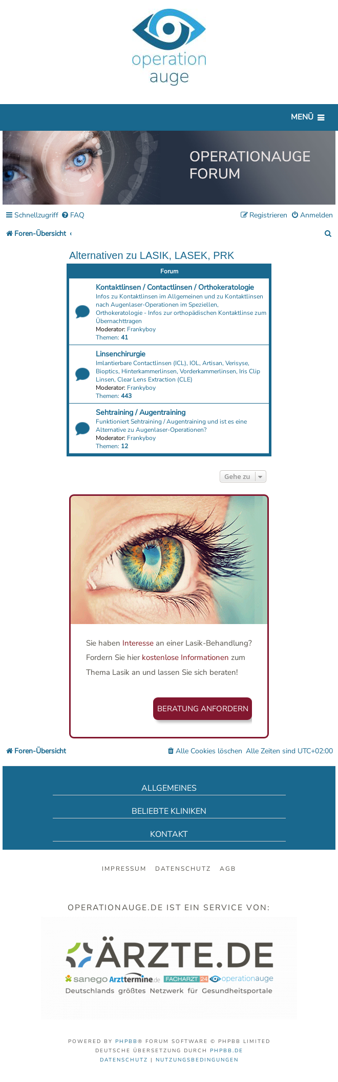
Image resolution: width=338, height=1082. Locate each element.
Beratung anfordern (202, 709)
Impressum (124, 869)
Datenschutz (183, 869)
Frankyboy (141, 329)
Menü (302, 117)
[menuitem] (72, 216)
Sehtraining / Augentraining (140, 412)
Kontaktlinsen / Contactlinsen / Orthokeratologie (175, 287)
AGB (228, 869)
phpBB (126, 1041)
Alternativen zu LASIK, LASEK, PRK (151, 255)
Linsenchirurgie (120, 354)
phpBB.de (226, 1050)
